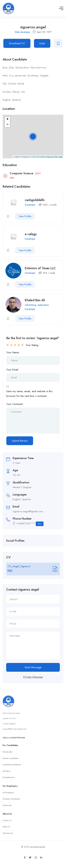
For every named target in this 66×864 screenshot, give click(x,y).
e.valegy (31, 234)
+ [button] (7, 119)
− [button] (7, 124)
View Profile (25, 216)
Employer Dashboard (11, 798)
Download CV (17, 43)
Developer (30, 204)
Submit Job (7, 805)
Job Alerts (7, 771)
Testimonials (8, 833)
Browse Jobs (7, 751)
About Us (6, 826)
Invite (42, 43)
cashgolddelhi (34, 200)
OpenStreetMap (39, 157)
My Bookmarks (8, 777)
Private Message (33, 677)
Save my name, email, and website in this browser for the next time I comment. (29, 393)
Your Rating (32, 345)
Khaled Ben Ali (35, 300)
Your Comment (14, 404)
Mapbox (26, 157)
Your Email (12, 370)
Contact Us (7, 820)
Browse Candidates (10, 758)
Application (43, 305)
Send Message (33, 667)
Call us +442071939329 (14, 737)
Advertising (30, 305)
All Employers (8, 792)
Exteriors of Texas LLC (40, 268)
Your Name (12, 352)
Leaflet (16, 157)
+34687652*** (29, 524)
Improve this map (54, 157)
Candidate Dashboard (12, 764)
